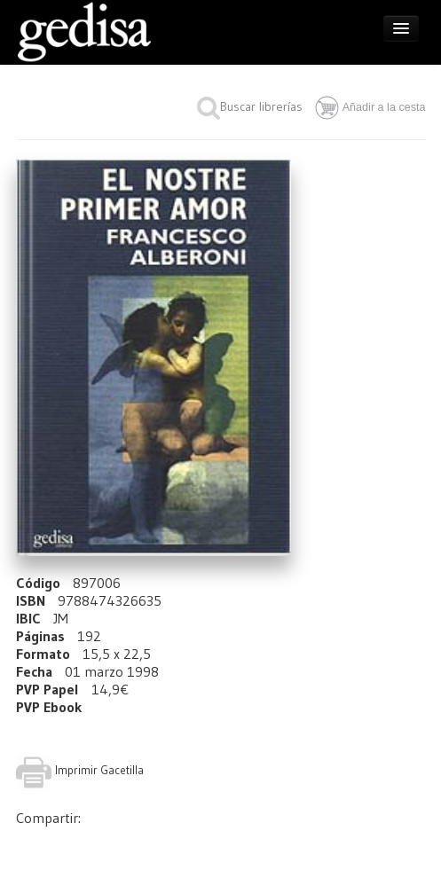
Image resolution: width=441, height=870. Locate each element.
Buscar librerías (250, 106)
